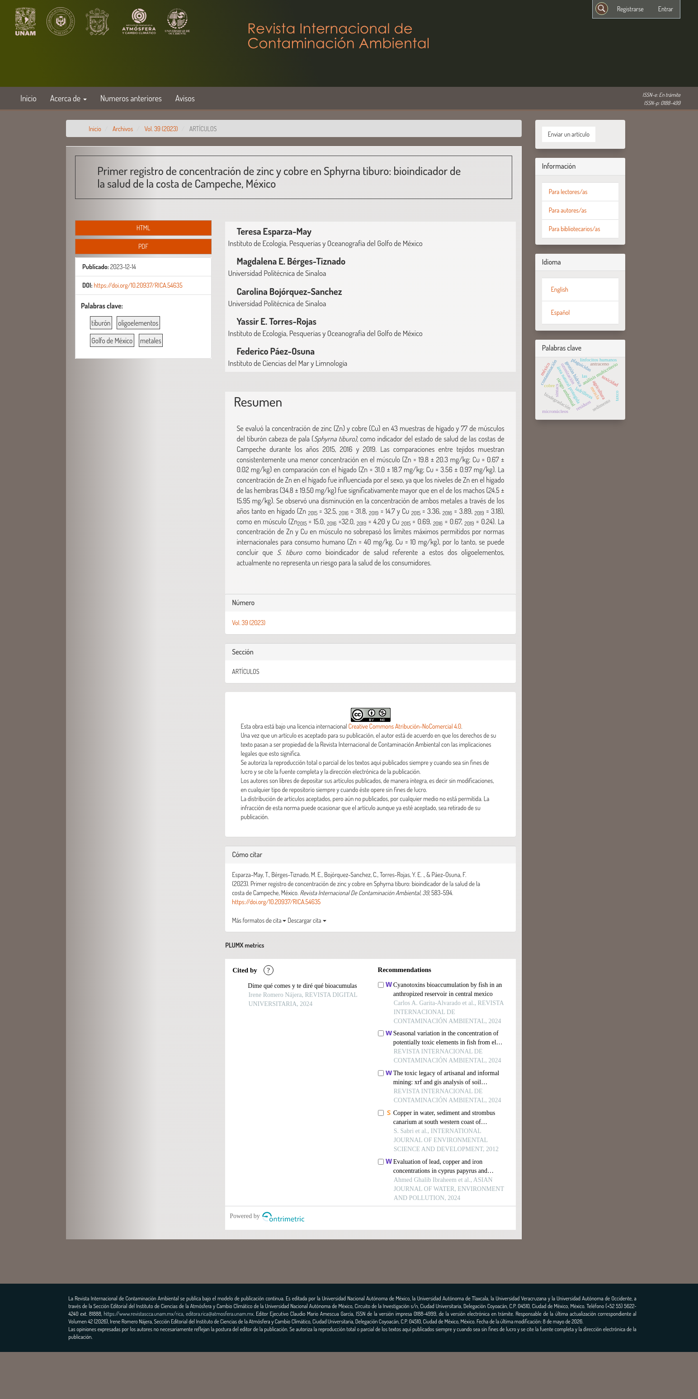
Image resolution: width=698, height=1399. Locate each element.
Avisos (185, 98)
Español (560, 312)
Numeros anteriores (131, 98)
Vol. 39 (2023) (161, 129)
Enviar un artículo (569, 134)
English (559, 289)
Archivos (123, 129)
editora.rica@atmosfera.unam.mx (220, 1313)
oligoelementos (138, 322)
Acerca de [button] (68, 98)
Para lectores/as (568, 191)
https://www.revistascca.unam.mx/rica (143, 1313)
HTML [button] (144, 228)
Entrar (665, 9)
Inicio (28, 98)
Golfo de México (111, 340)
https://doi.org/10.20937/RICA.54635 (138, 285)
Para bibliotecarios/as (574, 228)
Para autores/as (568, 210)
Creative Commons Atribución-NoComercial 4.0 (405, 726)
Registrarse (630, 9)
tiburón (100, 322)
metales (150, 340)
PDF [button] (143, 246)
